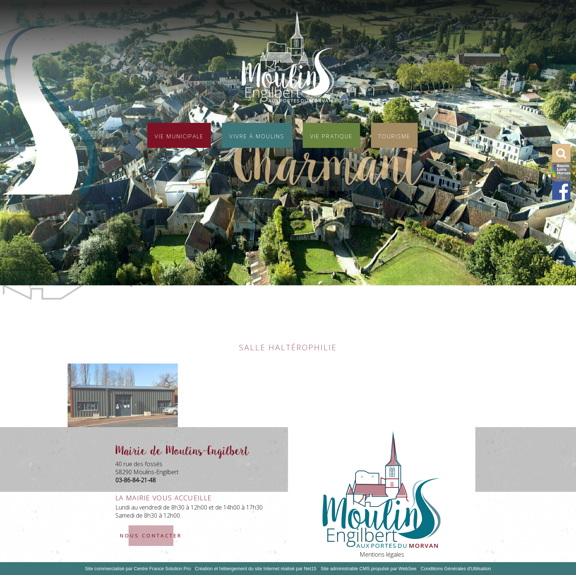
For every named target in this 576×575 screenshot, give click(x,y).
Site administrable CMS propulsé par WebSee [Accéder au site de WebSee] (369, 568)
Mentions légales (382, 554)
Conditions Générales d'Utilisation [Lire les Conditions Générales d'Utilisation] (456, 568)
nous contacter (151, 535)
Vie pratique (331, 135)
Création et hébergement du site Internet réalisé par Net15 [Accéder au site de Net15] (256, 568)
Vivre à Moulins (256, 135)
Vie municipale (179, 135)
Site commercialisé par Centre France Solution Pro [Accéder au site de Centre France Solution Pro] (138, 568)
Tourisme (394, 135)
